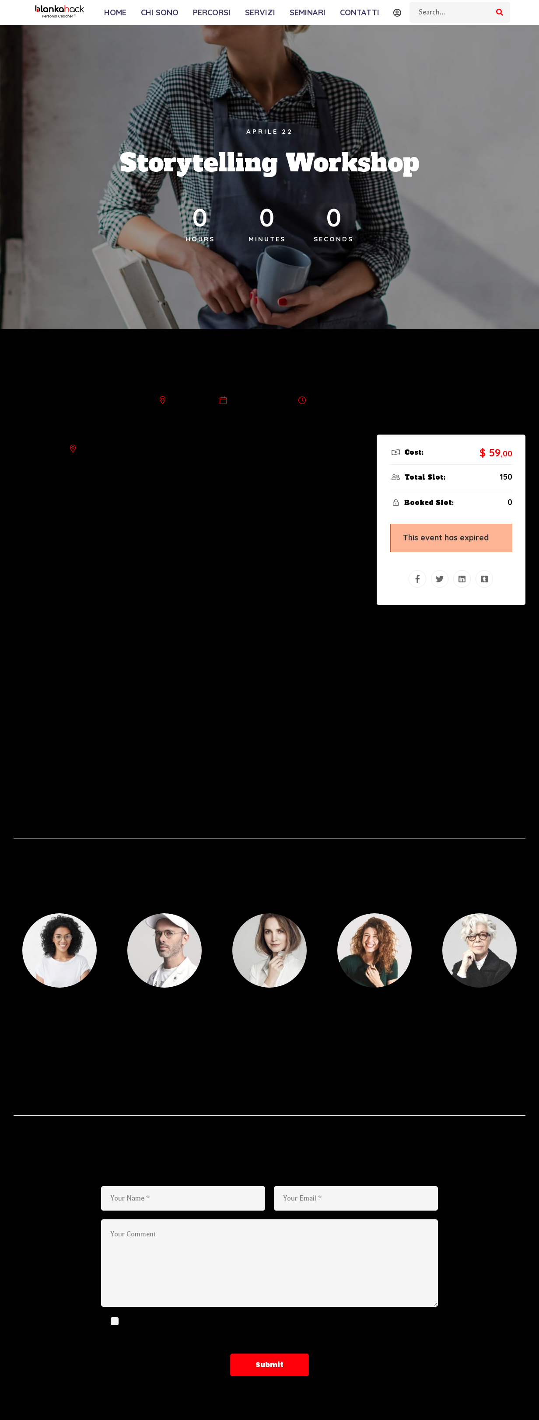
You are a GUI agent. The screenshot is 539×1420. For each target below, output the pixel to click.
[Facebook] (417, 579)
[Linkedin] (462, 579)
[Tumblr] (484, 579)
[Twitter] (439, 579)
